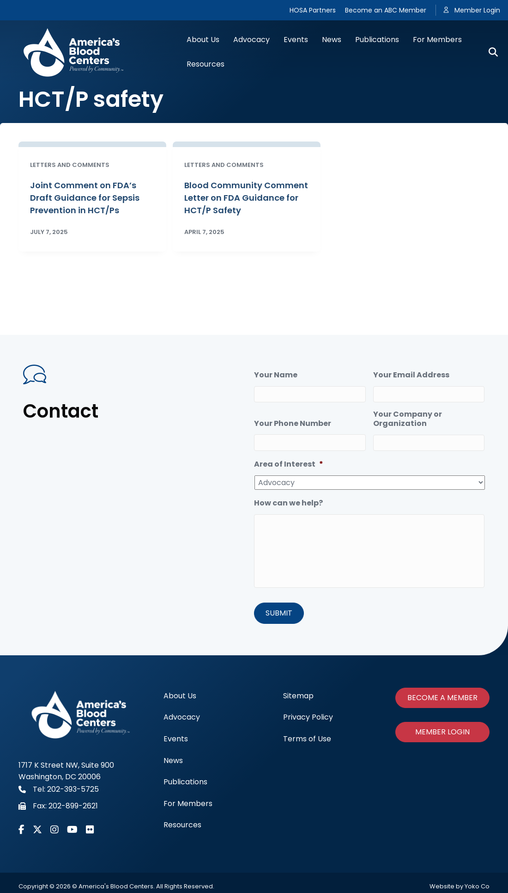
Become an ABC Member (385, 10)
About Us (203, 39)
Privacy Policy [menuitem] (308, 716)
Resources (205, 64)
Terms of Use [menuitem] (307, 738)
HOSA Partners (313, 10)
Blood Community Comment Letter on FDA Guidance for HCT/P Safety (246, 197)
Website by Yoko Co (459, 885)
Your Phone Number (292, 423)
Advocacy (251, 39)
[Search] (490, 52)
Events (296, 39)
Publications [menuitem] (185, 781)
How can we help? (288, 503)
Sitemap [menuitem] (298, 695)
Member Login (477, 10)
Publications (377, 39)
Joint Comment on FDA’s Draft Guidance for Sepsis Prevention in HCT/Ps (84, 197)
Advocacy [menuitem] (181, 716)
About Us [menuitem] (179, 695)
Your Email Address (411, 375)
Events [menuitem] (175, 738)
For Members (437, 39)
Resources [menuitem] (182, 824)
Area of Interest (288, 464)
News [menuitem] (173, 759)
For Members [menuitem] (187, 802)
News (331, 39)
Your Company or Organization (407, 419)
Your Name (275, 375)
